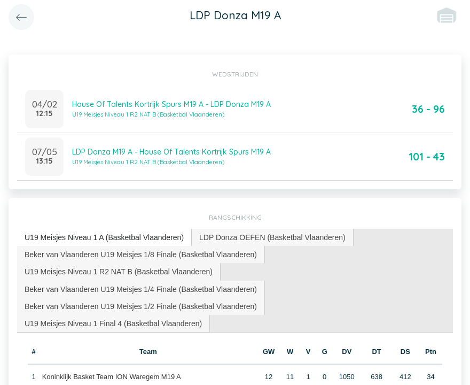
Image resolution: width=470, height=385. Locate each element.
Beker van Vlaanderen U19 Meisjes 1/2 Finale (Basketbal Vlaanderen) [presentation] (141, 306)
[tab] (104, 238)
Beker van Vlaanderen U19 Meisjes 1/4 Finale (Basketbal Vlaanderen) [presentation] (141, 289)
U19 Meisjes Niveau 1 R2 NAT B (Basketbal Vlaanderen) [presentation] (119, 271)
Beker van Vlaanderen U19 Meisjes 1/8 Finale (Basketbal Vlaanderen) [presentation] (141, 254)
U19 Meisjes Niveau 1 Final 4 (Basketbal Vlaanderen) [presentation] (113, 323)
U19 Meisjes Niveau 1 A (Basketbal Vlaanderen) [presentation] (104, 237)
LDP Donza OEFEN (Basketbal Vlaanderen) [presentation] (272, 237)
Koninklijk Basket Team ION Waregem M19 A (111, 377)
